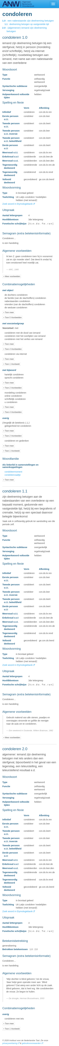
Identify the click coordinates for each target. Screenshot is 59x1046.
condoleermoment (13, 471)
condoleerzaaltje (13, 475)
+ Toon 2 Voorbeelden (12, 388)
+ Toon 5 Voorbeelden (12, 317)
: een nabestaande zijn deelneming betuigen (30, 20)
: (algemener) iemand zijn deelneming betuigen (27, 29)
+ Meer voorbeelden (11, 276)
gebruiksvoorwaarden (31, 1043)
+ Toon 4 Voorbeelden (12, 349)
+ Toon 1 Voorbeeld (11, 364)
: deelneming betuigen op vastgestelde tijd (29, 24)
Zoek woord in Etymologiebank (17, 204)
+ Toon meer (8, 312)
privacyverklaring (9, 1043)
